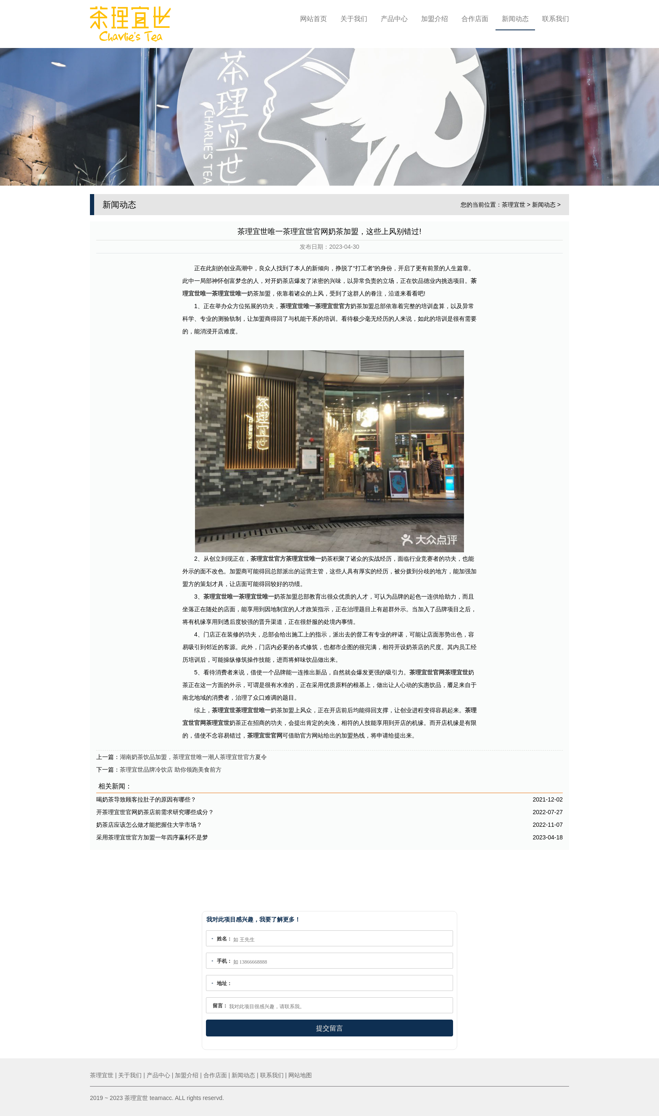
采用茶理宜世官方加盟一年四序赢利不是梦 (152, 834)
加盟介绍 (434, 18)
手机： (224, 961)
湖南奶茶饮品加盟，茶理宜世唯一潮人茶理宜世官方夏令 (193, 754)
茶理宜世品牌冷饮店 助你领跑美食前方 (170, 767)
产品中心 (394, 18)
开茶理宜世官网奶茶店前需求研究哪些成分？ (155, 809)
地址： (224, 983)
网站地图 (300, 1075)
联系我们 (555, 18)
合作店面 (474, 18)
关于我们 (353, 18)
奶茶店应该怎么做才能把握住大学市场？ (149, 822)
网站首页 (313, 18)
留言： (220, 1006)
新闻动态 (515, 18)
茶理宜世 (513, 201)
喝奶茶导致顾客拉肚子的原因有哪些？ (146, 797)
